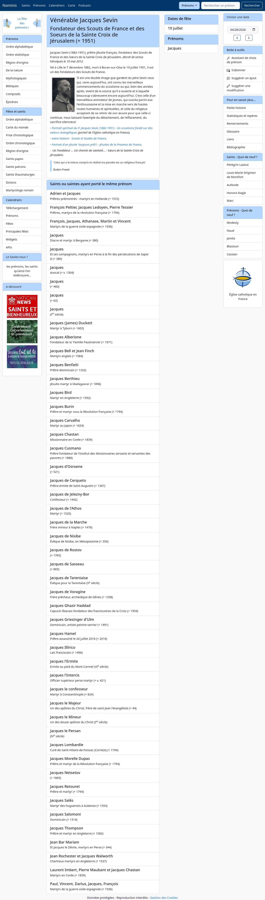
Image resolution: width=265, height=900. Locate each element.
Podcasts (84, 5)
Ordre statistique (17, 54)
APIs (9, 247)
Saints (26, 5)
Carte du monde (17, 127)
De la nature (14, 70)
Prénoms (39, 5)
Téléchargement (17, 208)
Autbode (233, 185)
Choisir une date (238, 17)
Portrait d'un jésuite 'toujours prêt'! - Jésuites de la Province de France (96, 144)
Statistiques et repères (242, 116)
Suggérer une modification (238, 88)
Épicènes (12, 102)
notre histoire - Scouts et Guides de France (79, 138)
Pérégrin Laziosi (238, 165)
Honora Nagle (236, 193)
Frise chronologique (19, 135)
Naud (230, 230)
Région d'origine (17, 62)
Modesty (233, 223)
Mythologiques (16, 78)
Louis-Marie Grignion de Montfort (241, 175)
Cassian (232, 254)
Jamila (231, 238)
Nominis (9, 5)
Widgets (11, 239)
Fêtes (9, 224)
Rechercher (252, 5)
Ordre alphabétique (19, 47)
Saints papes (14, 159)
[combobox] (220, 5)
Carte (71, 5)
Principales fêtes (17, 231)
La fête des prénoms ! (22, 23)
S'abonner (236, 70)
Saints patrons (16, 167)
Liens (230, 139)
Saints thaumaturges (20, 174)
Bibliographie (236, 147)
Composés (13, 94)
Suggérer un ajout (241, 78)
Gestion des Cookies (164, 898)
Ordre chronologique (20, 143)
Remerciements (237, 123)
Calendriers (57, 5)
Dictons (11, 182)
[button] (237, 38)
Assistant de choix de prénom (241, 60)
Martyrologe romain (20, 190)
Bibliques (12, 86)
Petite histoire (236, 108)
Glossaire (233, 131)
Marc (230, 201)
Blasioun (233, 246)
